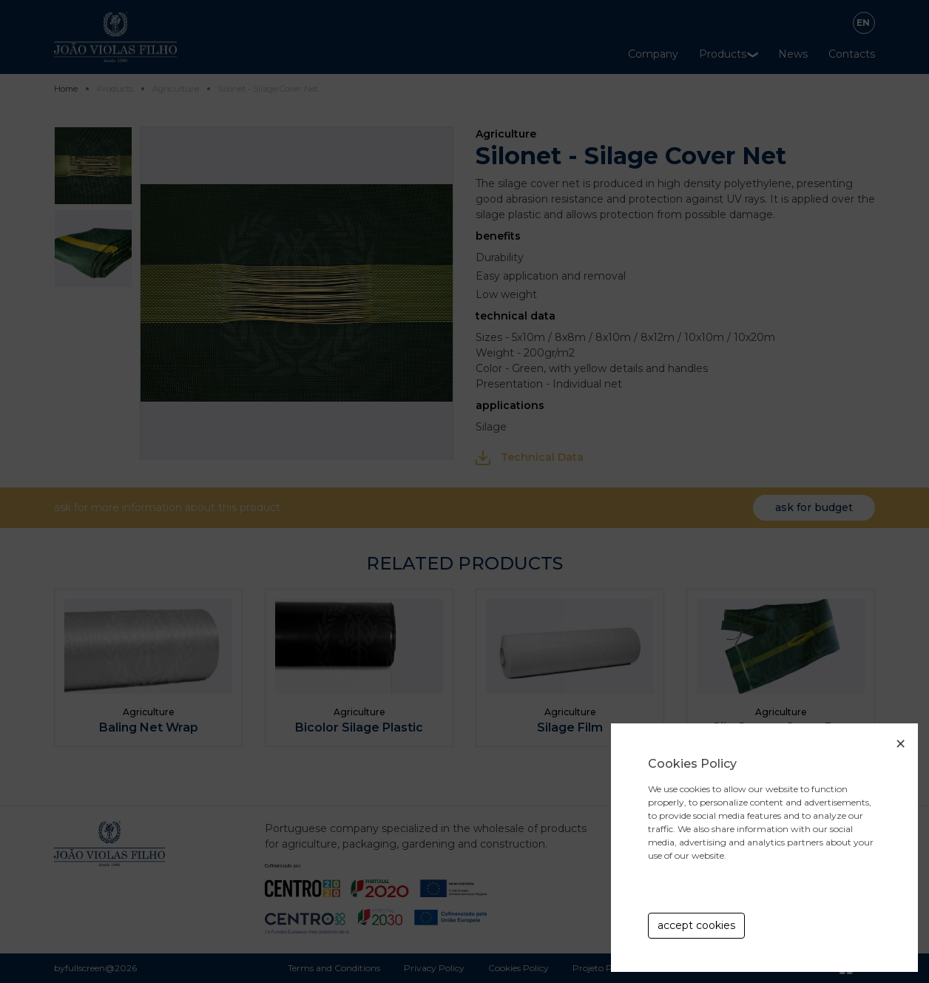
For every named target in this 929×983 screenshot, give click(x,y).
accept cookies (696, 925)
